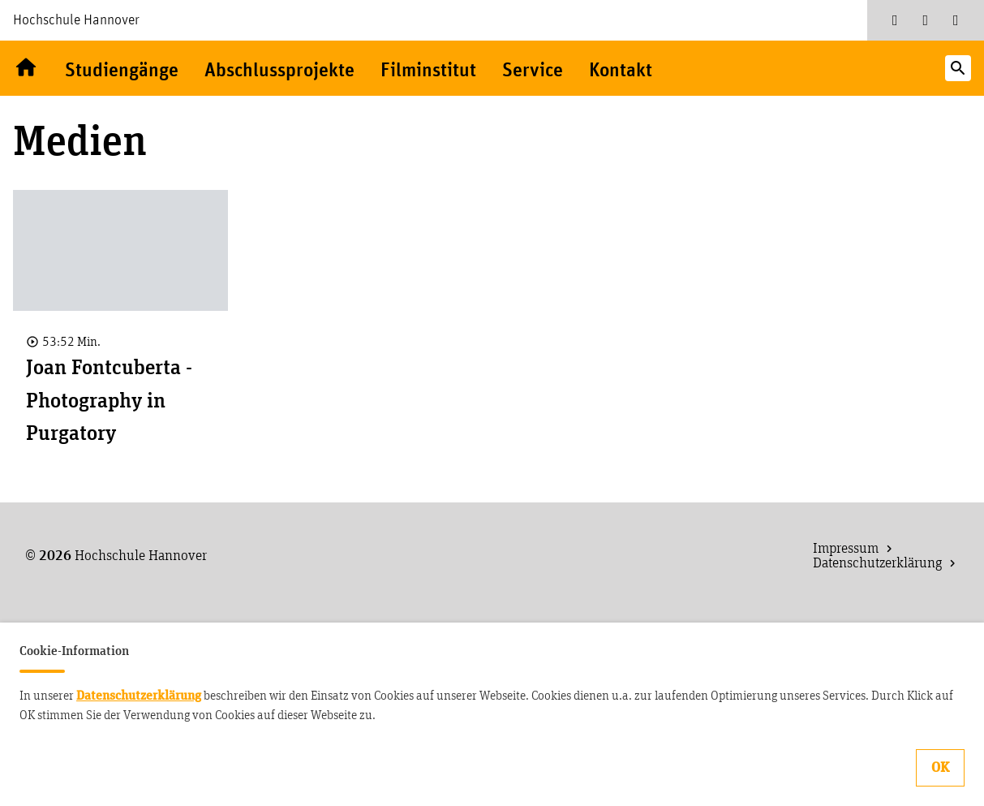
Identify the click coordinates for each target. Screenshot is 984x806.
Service (532, 71)
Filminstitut (428, 71)
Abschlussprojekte (279, 71)
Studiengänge (121, 71)
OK (940, 768)
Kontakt (620, 71)
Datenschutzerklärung (138, 695)
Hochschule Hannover (76, 20)
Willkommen (26, 68)
